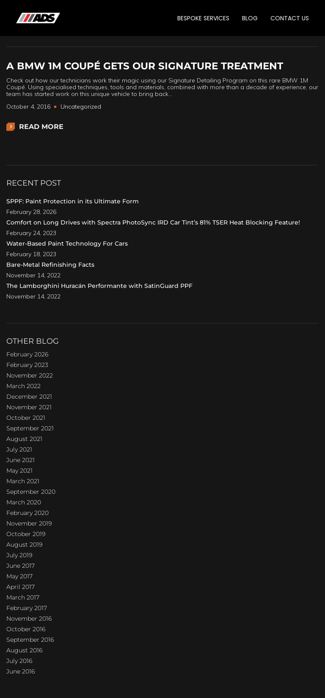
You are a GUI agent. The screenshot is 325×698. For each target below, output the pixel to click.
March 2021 (22, 481)
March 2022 (23, 386)
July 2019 (19, 555)
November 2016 (29, 618)
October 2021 (25, 418)
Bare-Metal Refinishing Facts (50, 264)
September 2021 (30, 428)
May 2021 (19, 470)
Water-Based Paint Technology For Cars (67, 243)
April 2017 (20, 587)
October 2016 (25, 629)
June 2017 (20, 565)
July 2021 (19, 449)
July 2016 (19, 661)
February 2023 (27, 365)
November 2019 (29, 523)
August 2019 (24, 544)
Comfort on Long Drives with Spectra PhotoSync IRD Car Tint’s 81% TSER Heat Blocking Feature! (153, 222)
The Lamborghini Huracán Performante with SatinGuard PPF (99, 286)
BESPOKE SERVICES (203, 18)
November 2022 (29, 375)
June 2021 (20, 460)
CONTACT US (289, 18)
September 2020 (30, 491)
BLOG (250, 18)
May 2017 (19, 576)
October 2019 (25, 534)
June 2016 (20, 671)
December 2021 (29, 396)
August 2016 (24, 650)
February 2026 (27, 354)
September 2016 (30, 639)
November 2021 (29, 407)
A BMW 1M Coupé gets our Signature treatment (144, 66)
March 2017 (22, 597)
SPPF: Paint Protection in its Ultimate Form (72, 201)
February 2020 (27, 513)
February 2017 (26, 608)
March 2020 (23, 502)
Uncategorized (81, 106)
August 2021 (24, 439)
